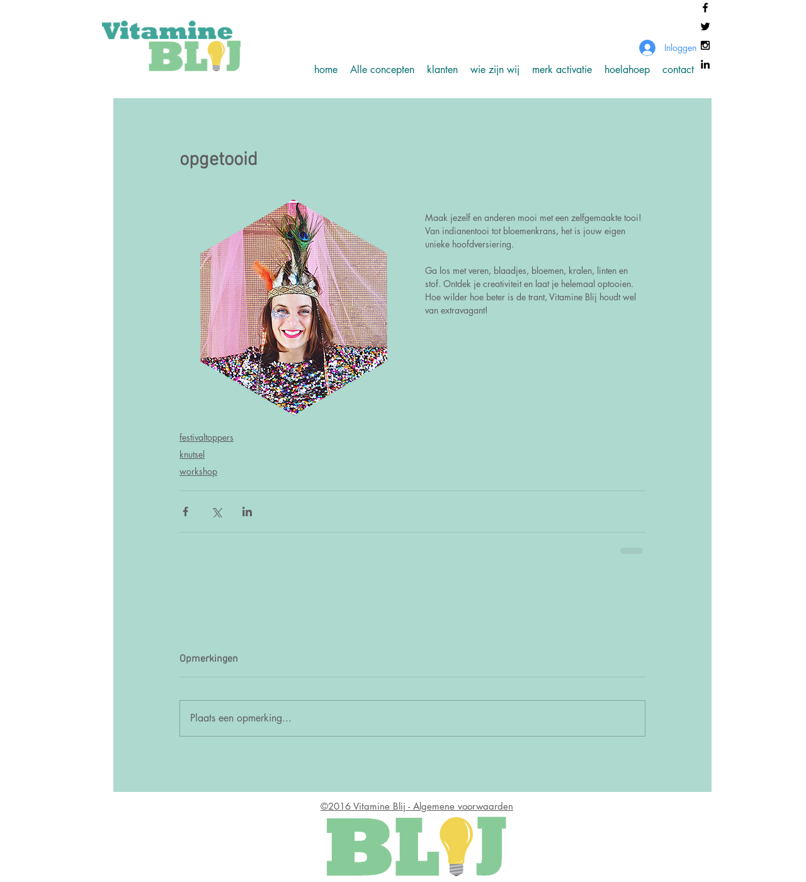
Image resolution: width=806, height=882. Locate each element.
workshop (198, 471)
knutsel (192, 454)
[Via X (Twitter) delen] (216, 511)
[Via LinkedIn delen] (247, 511)
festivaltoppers (206, 437)
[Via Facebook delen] (185, 511)
